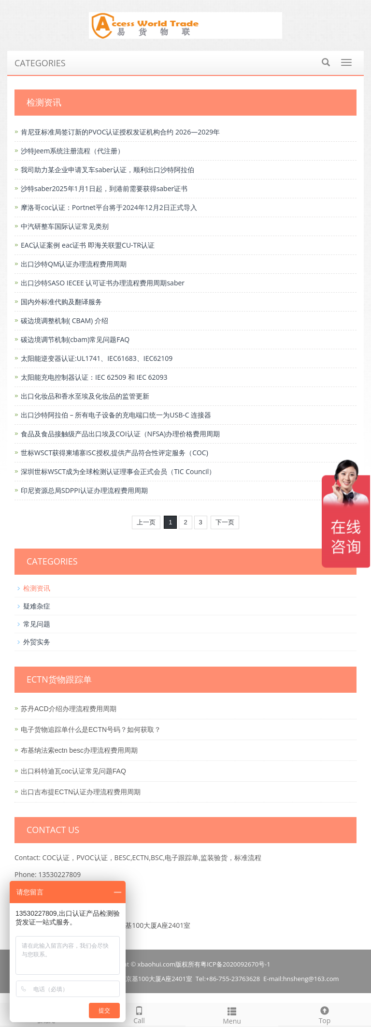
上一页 (146, 522)
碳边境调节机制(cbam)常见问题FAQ (75, 339)
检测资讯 (36, 588)
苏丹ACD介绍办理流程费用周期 (68, 709)
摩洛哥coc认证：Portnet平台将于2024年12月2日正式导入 (109, 207)
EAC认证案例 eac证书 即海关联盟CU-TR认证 (88, 245)
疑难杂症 (36, 605)
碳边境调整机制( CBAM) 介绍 (64, 320)
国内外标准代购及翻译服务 (61, 301)
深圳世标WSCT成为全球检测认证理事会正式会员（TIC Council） (118, 471)
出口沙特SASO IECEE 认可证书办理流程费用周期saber (103, 282)
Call (139, 1014)
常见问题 (36, 623)
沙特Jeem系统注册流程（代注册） (72, 150)
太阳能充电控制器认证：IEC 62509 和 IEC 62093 (94, 377)
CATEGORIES (40, 63)
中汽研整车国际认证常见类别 (65, 226)
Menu (231, 1015)
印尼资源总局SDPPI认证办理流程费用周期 (84, 490)
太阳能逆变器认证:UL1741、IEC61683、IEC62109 (96, 358)
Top (324, 1014)
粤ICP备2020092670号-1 (235, 964)
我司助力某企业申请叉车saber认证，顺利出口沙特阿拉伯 (107, 169)
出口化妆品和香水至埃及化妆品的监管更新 (85, 396)
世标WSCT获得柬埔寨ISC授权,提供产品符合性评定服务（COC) (114, 452)
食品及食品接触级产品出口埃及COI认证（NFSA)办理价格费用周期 (120, 433)
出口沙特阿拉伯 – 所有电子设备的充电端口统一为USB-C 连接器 (116, 414)
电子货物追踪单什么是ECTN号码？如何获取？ (91, 729)
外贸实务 (36, 641)
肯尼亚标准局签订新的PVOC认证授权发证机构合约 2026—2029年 (120, 131)
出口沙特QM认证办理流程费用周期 (74, 263)
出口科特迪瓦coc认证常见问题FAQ (73, 771)
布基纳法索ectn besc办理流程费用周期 (79, 750)
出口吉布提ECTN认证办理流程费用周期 (81, 792)
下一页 (224, 522)
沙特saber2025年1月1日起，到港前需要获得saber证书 (104, 188)
